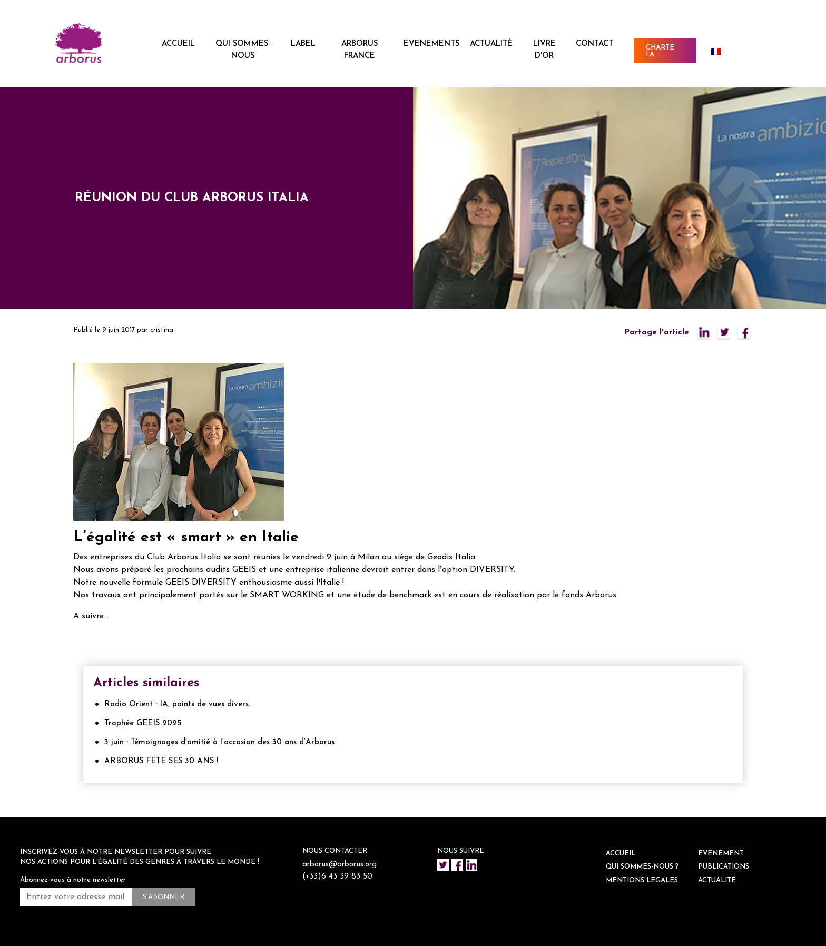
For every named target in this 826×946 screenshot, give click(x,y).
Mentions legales (642, 880)
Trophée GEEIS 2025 (142, 723)
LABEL (303, 44)
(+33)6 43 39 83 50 (337, 877)
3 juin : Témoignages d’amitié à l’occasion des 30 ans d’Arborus (219, 742)
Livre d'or (544, 50)
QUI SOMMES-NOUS (243, 50)
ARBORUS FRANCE (359, 50)
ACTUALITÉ (491, 44)
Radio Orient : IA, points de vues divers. (177, 704)
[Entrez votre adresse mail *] (76, 897)
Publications (723, 866)
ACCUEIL (178, 44)
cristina (161, 330)
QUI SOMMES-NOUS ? (642, 866)
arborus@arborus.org (339, 865)
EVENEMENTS (431, 44)
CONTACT (594, 44)
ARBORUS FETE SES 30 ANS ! (161, 761)
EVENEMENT (721, 853)
